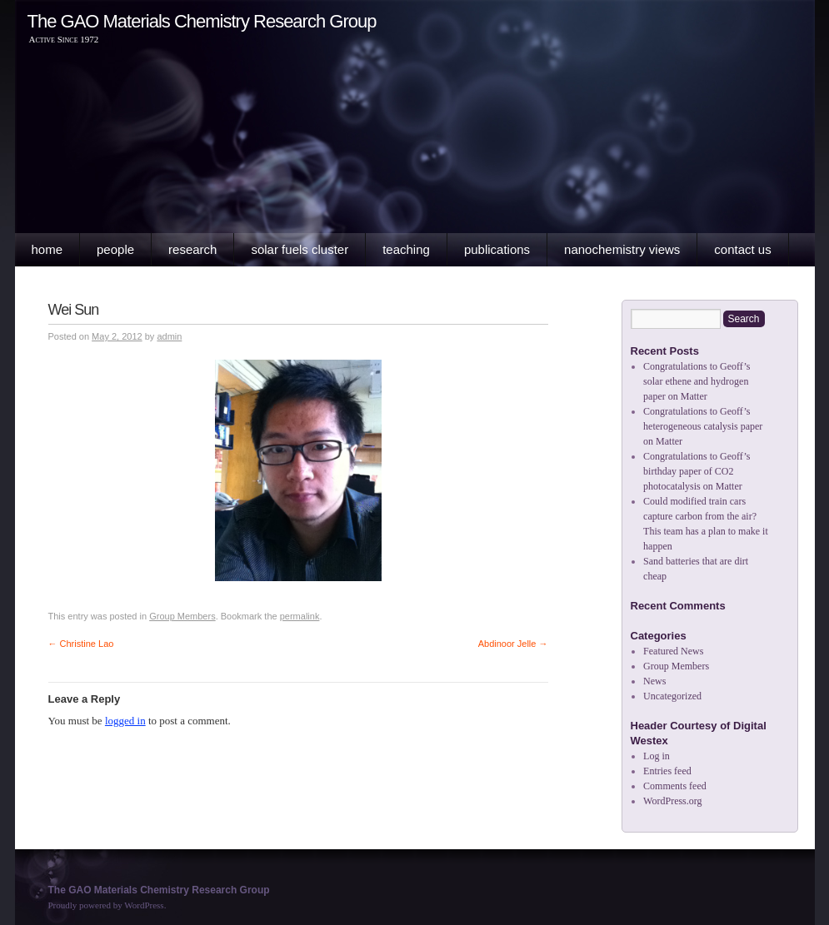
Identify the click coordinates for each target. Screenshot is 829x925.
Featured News (673, 651)
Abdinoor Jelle (513, 644)
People (115, 249)
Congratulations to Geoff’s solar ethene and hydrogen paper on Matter (696, 381)
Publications (497, 249)
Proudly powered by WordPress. (107, 905)
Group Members (182, 616)
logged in (125, 720)
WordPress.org (672, 801)
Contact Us (742, 249)
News (654, 681)
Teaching (406, 249)
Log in (656, 756)
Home (47, 249)
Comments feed (675, 786)
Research (192, 249)
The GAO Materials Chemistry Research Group (202, 21)
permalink (300, 616)
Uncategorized (672, 696)
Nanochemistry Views (622, 249)
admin (169, 336)
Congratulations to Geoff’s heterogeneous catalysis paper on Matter (702, 426)
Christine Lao (81, 644)
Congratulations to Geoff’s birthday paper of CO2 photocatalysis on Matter (696, 471)
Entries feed (667, 771)
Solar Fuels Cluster (299, 249)
